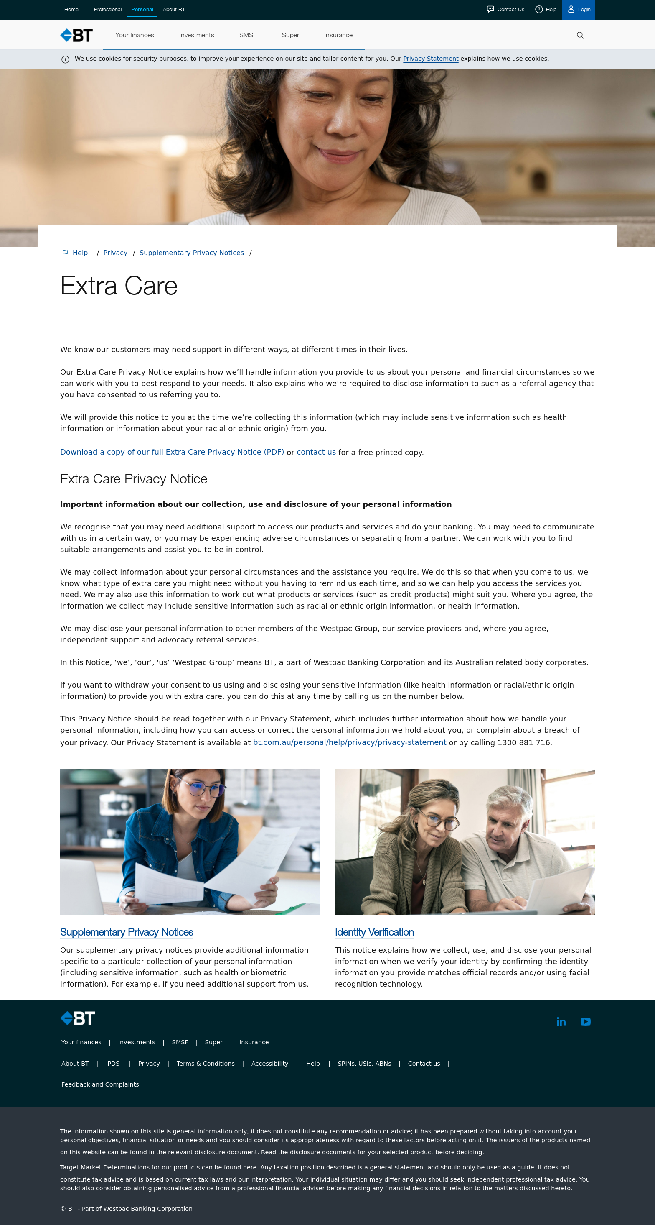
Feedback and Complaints (100, 1084)
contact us (316, 452)
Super (214, 1042)
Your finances (81, 1042)
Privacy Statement (430, 58)
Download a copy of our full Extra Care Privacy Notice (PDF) (172, 452)
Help (550, 9)
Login (583, 9)
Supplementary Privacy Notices (192, 253)
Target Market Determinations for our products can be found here (158, 1167)
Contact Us (510, 9)
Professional (108, 9)
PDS (113, 1063)
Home (71, 9)
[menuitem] (135, 35)
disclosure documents (322, 1152)
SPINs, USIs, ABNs (364, 1063)
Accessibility (270, 1063)
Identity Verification (374, 932)
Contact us (424, 1063)
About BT (174, 9)
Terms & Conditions (206, 1063)
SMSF (180, 1042)
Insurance (254, 1042)
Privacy (116, 253)
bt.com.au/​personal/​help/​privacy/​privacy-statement (350, 742)
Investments (136, 1042)
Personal (142, 9)
